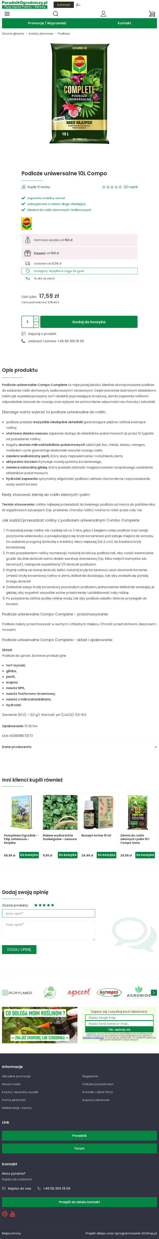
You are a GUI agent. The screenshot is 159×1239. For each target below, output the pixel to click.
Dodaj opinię (19, 949)
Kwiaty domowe (41, 33)
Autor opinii (13, 914)
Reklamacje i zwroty (17, 1108)
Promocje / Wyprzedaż (47, 23)
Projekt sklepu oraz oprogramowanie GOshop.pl (121, 1233)
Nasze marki (11, 1084)
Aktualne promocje (16, 1076)
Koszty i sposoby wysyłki (20, 1092)
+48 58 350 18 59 (56, 1188)
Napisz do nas (19, 1188)
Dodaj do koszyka (89, 321)
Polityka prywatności (98, 1084)
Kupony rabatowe (96, 1100)
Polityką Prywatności (93, 1037)
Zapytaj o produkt (42, 334)
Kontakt (124, 23)
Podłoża (64, 33)
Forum (79, 1148)
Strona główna (13, 33)
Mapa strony (11, 1233)
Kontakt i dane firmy (98, 1092)
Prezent (40, 253)
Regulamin (90, 1076)
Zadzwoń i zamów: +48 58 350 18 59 (56, 341)
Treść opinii (14, 925)
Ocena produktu (15, 905)
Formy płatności (14, 1100)
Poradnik (79, 1136)
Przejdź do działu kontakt (79, 1202)
